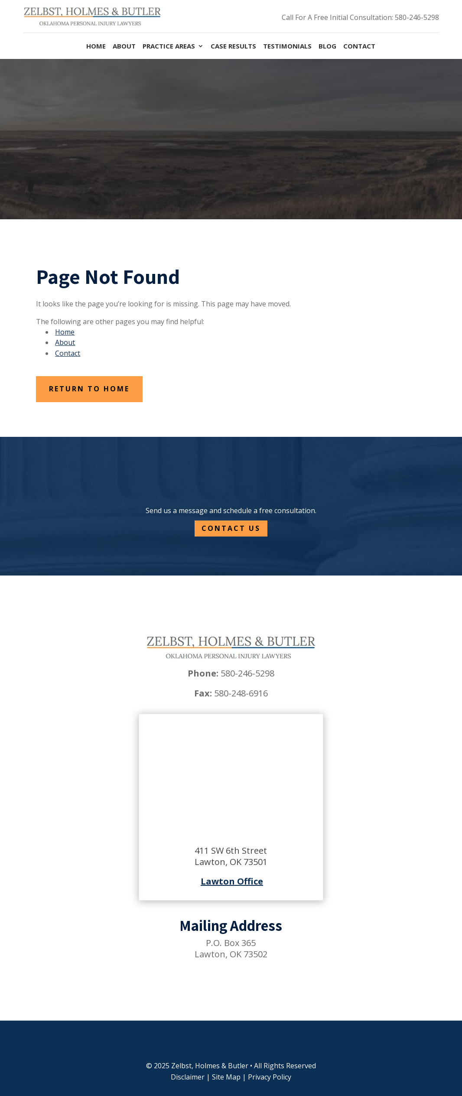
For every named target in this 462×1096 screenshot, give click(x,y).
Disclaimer (188, 1077)
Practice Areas (169, 46)
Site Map (226, 1077)
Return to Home (89, 389)
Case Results (233, 46)
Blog (327, 46)
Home (96, 46)
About (124, 46)
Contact (359, 46)
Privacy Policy (269, 1077)
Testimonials (287, 46)
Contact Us (231, 528)
